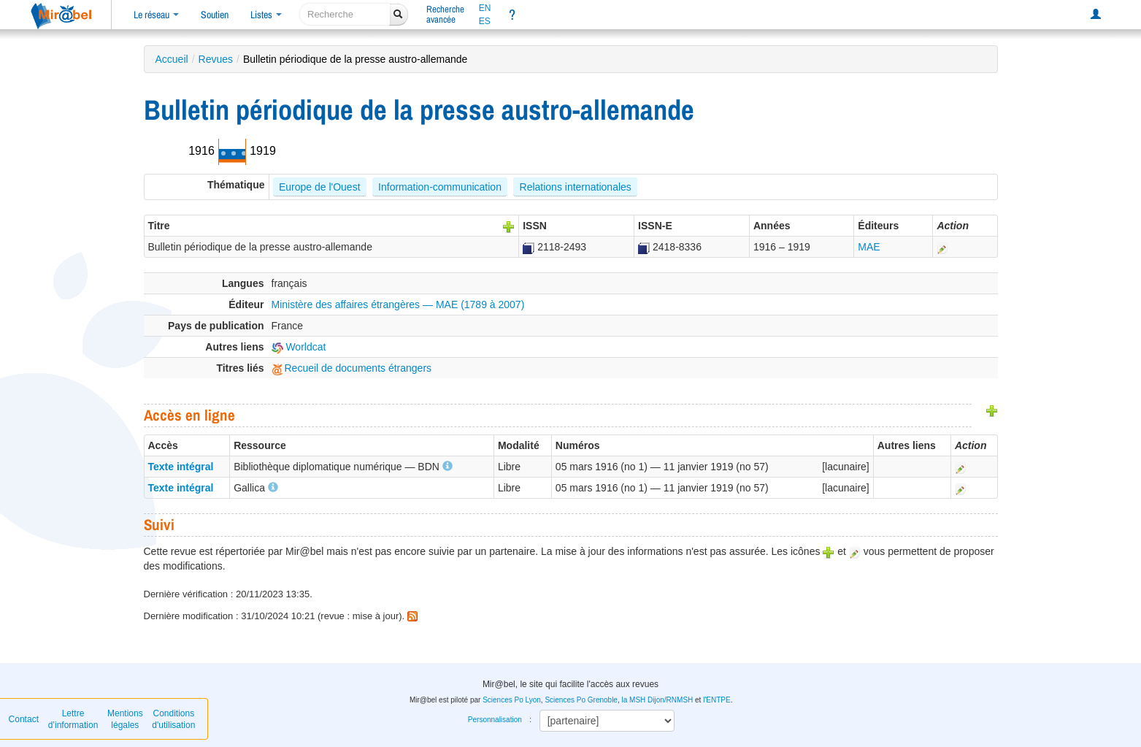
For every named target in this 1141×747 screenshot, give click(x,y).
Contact (24, 719)
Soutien (214, 14)
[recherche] (345, 14)
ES (485, 21)
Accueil (171, 59)
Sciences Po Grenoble (581, 700)
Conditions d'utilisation (173, 719)
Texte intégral (181, 466)
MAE (869, 247)
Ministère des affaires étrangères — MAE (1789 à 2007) (398, 304)
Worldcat (299, 347)
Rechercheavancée (445, 14)
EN (485, 8)
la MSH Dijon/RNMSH (657, 700)
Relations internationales (575, 187)
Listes (266, 14)
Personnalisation (495, 720)
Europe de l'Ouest (320, 187)
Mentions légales (125, 719)
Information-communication (440, 187)
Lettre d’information (73, 719)
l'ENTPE (716, 700)
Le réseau (156, 14)
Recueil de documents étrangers (352, 368)
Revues (216, 59)
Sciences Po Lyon (512, 700)
